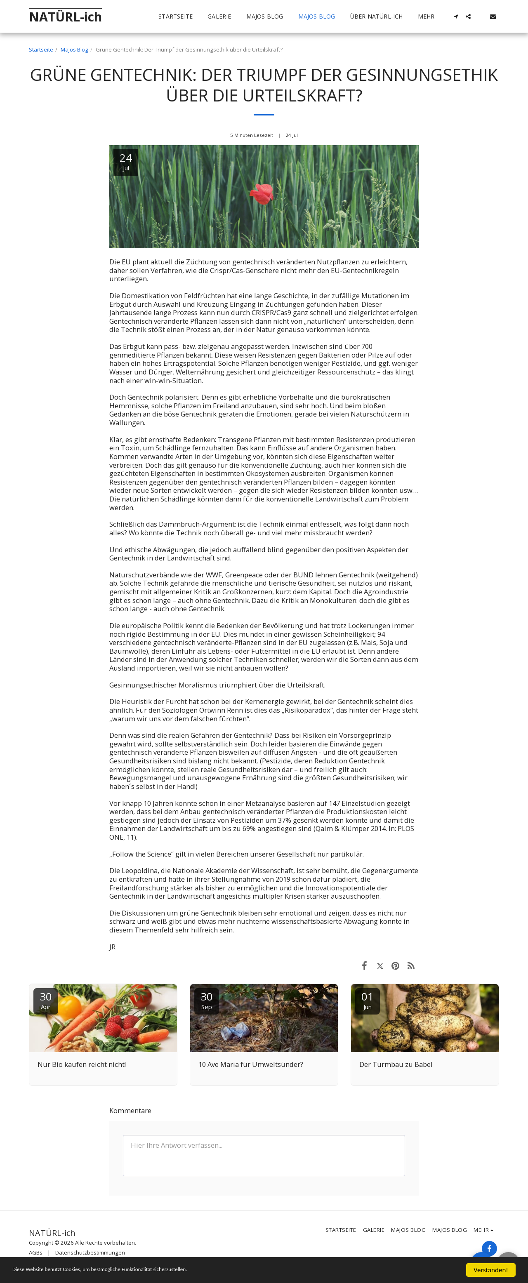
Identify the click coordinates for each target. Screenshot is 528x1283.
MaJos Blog (74, 49)
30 (45, 1000)
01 (367, 1000)
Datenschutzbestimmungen (90, 1252)
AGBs (35, 1252)
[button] (456, 16)
